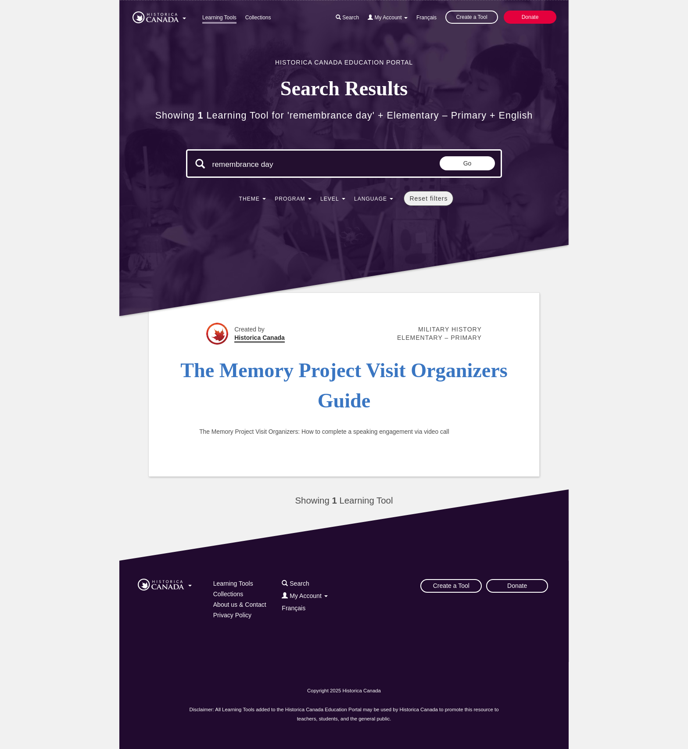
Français (426, 17)
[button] (159, 16)
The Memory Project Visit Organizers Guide (344, 385)
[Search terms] (286, 164)
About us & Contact (239, 604)
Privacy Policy (232, 615)
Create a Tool (471, 17)
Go (467, 163)
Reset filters (428, 198)
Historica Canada (259, 337)
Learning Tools (219, 17)
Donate (530, 17)
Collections (258, 17)
